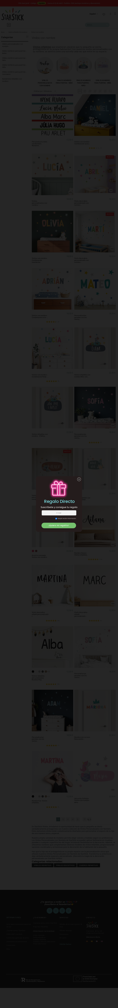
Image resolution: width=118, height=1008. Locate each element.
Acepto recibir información (65, 518)
